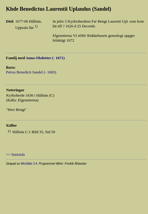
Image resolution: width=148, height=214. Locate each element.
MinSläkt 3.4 (29, 163)
